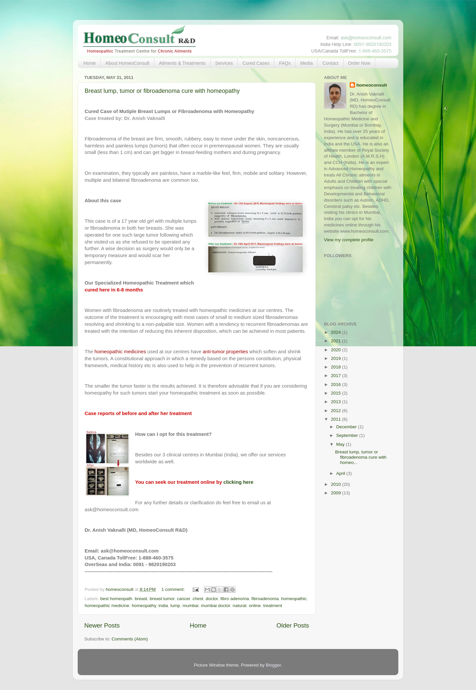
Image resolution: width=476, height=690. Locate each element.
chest (198, 598)
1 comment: (173, 589)
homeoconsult (371, 85)
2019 (336, 358)
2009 (336, 492)
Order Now (359, 63)
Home (90, 63)
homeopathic (294, 598)
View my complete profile (349, 239)
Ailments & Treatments (182, 63)
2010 (336, 484)
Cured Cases (255, 63)
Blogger (273, 665)
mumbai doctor (215, 605)
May (341, 444)
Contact (330, 63)
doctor (212, 598)
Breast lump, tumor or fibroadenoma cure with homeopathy (162, 91)
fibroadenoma (265, 598)
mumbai (190, 605)
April (341, 473)
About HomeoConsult (127, 63)
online (255, 605)
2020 (336, 349)
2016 (336, 384)
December (347, 426)
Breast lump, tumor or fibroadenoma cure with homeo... (360, 457)
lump (175, 605)
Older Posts (292, 625)
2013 (336, 401)
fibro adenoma (234, 598)
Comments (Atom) (130, 638)
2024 (336, 332)
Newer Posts (102, 625)
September (347, 435)
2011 (336, 419)
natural (239, 605)
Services (224, 63)
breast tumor (162, 598)
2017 (336, 375)
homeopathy (144, 605)
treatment (272, 605)
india (163, 605)
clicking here (238, 482)
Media (306, 63)
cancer (183, 598)
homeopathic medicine (107, 605)
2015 (336, 393)
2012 (336, 410)
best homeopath (116, 598)
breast (141, 598)
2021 (336, 340)
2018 (336, 366)
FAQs (285, 63)
